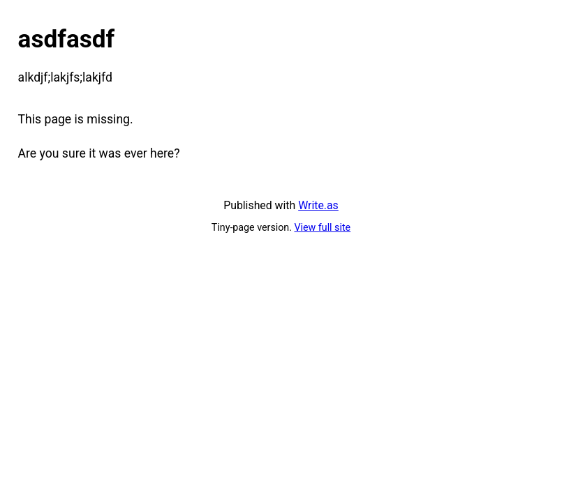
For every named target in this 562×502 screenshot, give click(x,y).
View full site (323, 227)
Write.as (318, 205)
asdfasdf (66, 39)
